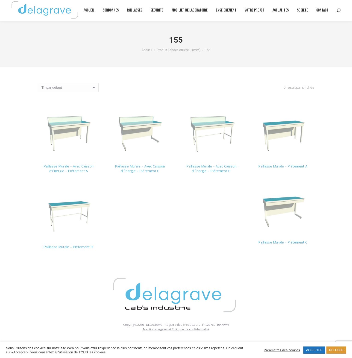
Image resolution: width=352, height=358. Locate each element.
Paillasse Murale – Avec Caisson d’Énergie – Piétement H (211, 168)
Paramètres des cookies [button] (282, 350)
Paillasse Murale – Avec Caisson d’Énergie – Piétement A (69, 168)
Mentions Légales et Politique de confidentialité (176, 329)
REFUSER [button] (336, 350)
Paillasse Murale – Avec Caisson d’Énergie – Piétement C (140, 168)
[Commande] (68, 87)
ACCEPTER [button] (314, 350)
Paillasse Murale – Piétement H (68, 246)
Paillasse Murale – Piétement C (282, 242)
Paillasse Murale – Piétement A (282, 166)
